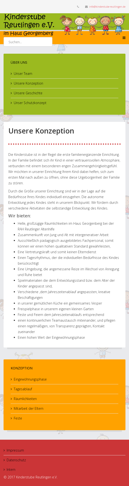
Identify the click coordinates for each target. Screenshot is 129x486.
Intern (11, 469)
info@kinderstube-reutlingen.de (107, 6)
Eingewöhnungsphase (30, 379)
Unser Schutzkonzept (30, 102)
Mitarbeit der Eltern (28, 408)
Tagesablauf (23, 389)
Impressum (15, 450)
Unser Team (23, 73)
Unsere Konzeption (28, 83)
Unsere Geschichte (28, 93)
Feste (18, 418)
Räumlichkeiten (25, 398)
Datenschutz (16, 460)
